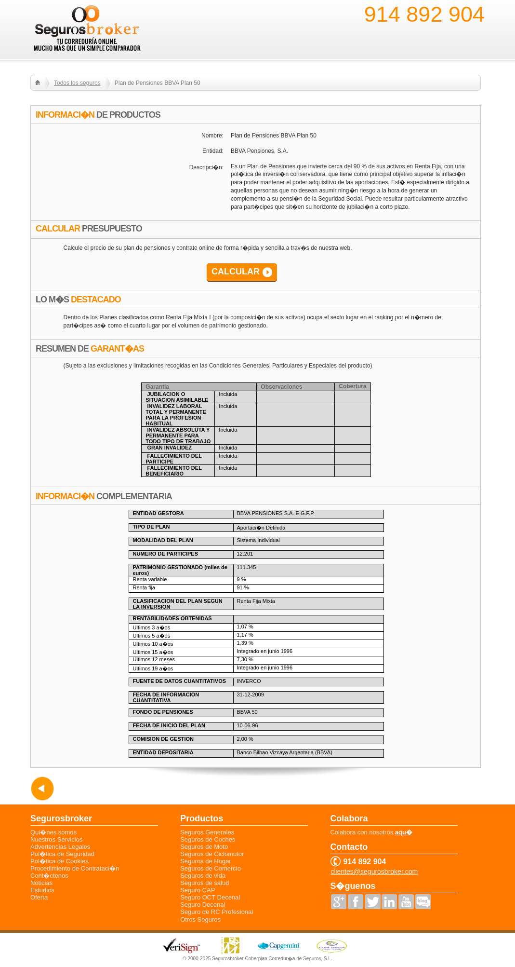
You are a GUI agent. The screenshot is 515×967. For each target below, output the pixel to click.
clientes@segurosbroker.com (374, 871)
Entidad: (213, 151)
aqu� (403, 832)
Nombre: (212, 135)
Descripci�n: (206, 167)
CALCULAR (235, 271)
